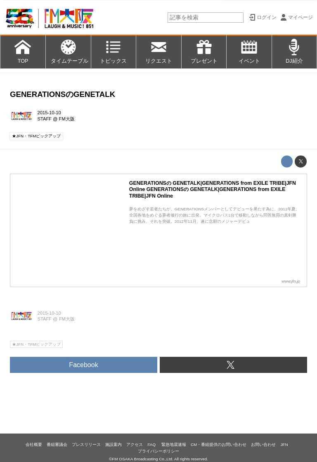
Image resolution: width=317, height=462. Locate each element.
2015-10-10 (49, 112)
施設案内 (113, 444)
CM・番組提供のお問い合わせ (218, 444)
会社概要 (34, 444)
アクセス (134, 444)
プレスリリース (86, 444)
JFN (284, 444)
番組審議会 (57, 444)
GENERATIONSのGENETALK (62, 94)
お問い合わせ (263, 444)
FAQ (152, 444)
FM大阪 (67, 118)
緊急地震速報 (173, 444)
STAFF (45, 118)
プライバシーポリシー (158, 451)
